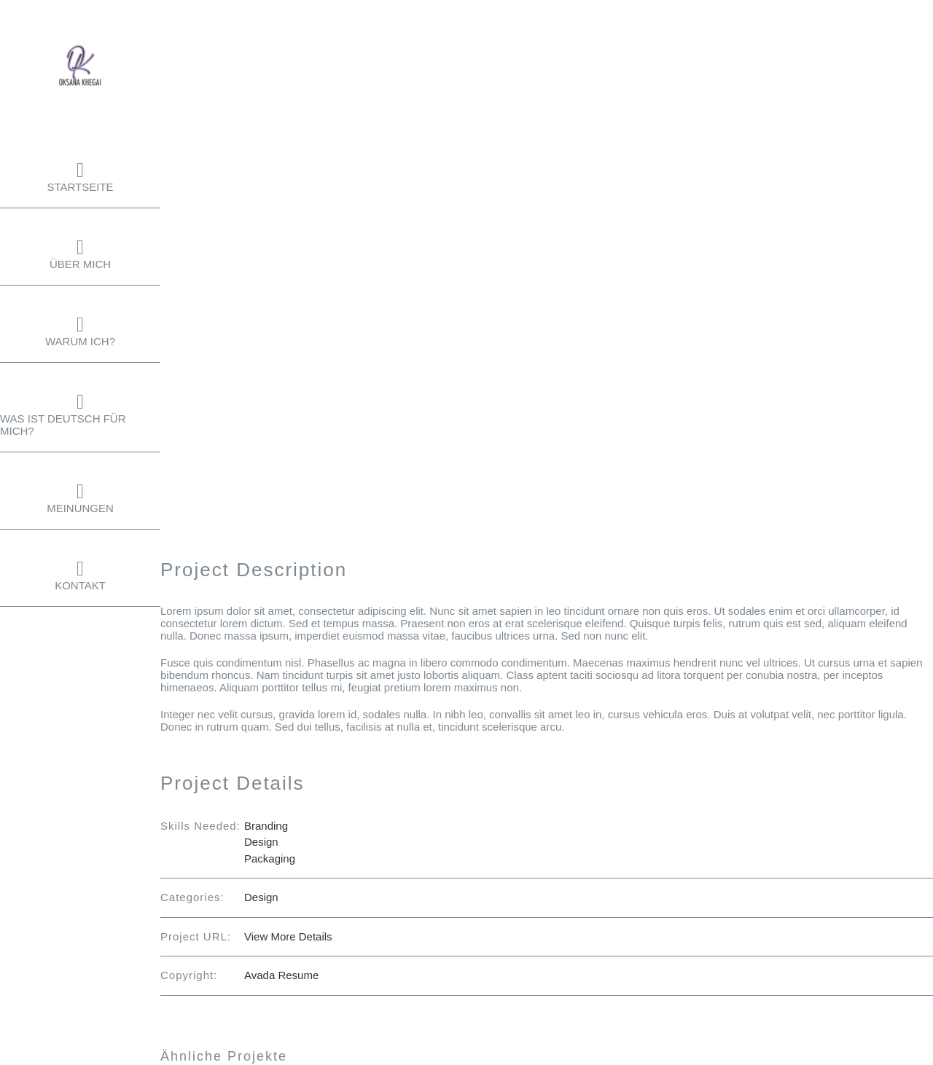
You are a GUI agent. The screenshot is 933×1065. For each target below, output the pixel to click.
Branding (266, 826)
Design (261, 842)
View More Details (288, 936)
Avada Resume (281, 975)
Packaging (269, 858)
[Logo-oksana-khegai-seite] (80, 49)
